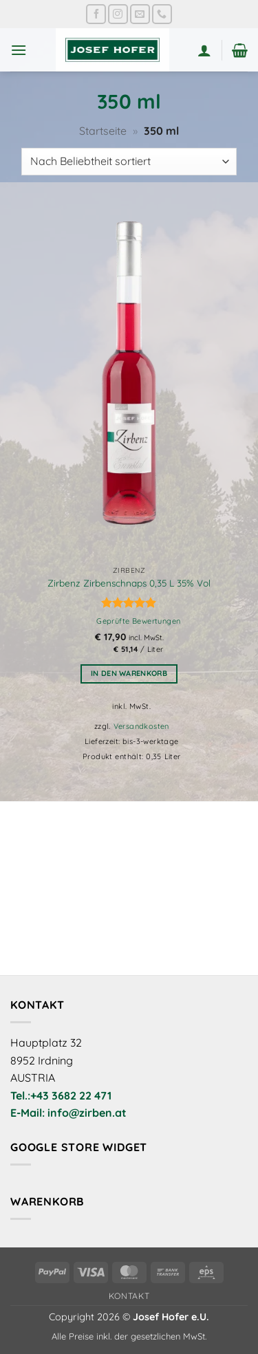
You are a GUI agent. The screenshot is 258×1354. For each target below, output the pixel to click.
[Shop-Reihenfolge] (129, 161)
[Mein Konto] (204, 50)
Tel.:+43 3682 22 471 (60, 1095)
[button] (18, 50)
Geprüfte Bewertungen (138, 621)
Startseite (103, 131)
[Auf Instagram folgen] (118, 14)
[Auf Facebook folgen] (96, 14)
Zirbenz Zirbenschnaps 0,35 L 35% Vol (129, 583)
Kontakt (129, 1296)
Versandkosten (141, 726)
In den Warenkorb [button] (129, 673)
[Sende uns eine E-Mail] (140, 14)
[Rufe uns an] (162, 14)
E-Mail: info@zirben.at (68, 1113)
